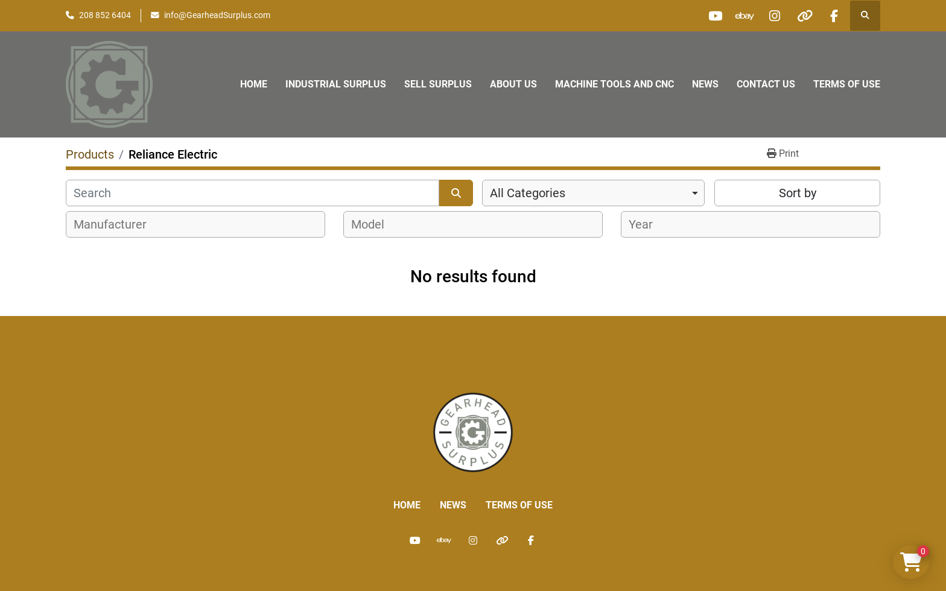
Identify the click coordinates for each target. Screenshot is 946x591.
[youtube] (711, 16)
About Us (513, 84)
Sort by (797, 193)
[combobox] (593, 193)
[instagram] (772, 16)
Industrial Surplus (335, 84)
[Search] (252, 193)
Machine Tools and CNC (614, 84)
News (705, 84)
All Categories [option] (527, 193)
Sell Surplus (438, 84)
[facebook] (834, 16)
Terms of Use (846, 84)
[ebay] (741, 16)
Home (253, 84)
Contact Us (766, 84)
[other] (803, 16)
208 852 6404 (105, 15)
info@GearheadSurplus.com (217, 15)
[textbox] (117, 224)
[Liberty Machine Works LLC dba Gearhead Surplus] (473, 431)
